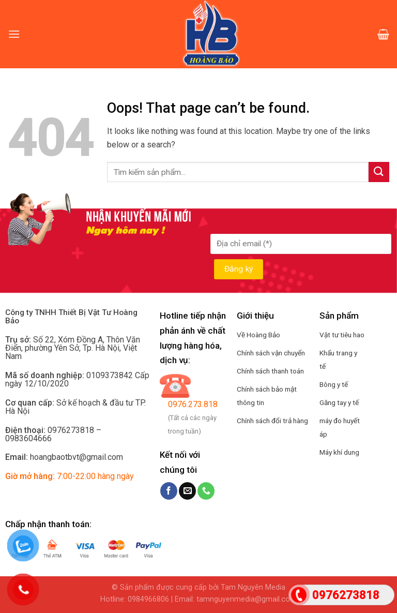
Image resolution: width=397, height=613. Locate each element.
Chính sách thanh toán (270, 371)
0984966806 (148, 599)
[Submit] (379, 172)
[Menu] (14, 34)
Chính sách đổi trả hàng (272, 420)
